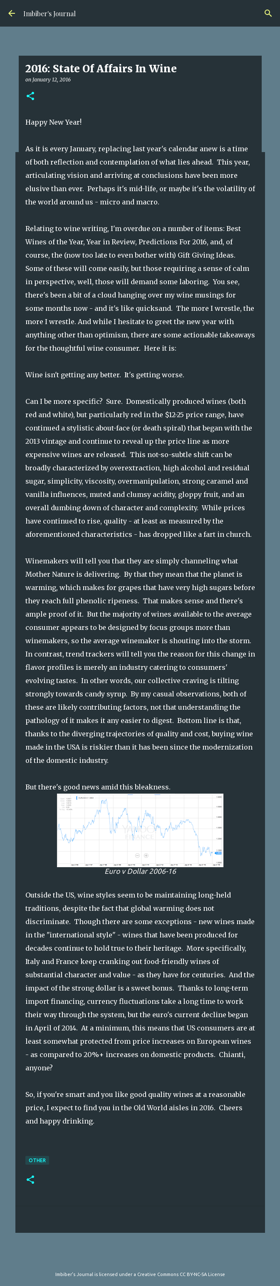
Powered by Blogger (140, 1257)
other (37, 1160)
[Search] (268, 13)
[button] (30, 96)
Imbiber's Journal (49, 13)
